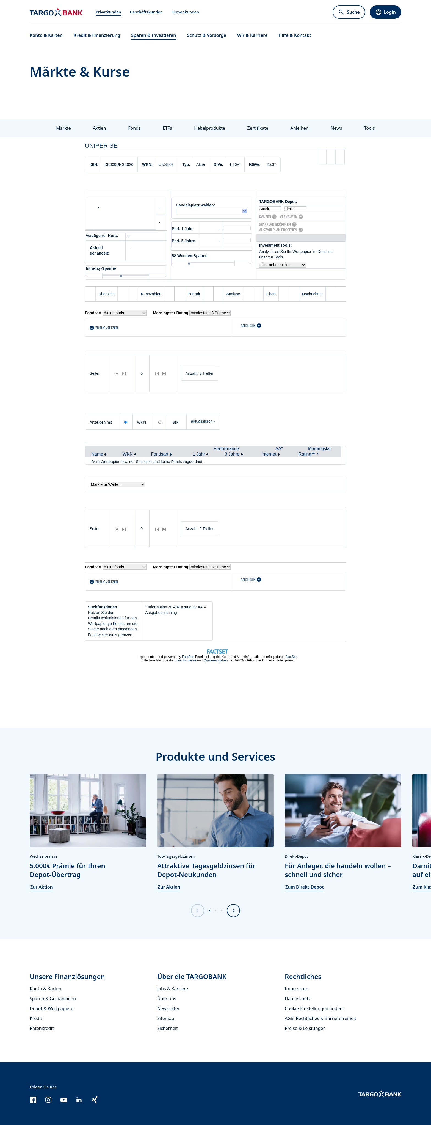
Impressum (296, 989)
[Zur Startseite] (56, 12)
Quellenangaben (215, 660)
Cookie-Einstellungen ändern (314, 1008)
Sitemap (165, 1018)
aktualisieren (202, 421)
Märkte (63, 128)
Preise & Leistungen (305, 1028)
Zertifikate (257, 128)
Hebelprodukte (209, 128)
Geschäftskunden (146, 12)
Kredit (36, 1018)
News (336, 128)
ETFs (167, 128)
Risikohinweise (185, 660)
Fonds (134, 128)
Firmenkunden (185, 12)
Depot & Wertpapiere (51, 1008)
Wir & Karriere (252, 35)
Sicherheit (167, 1028)
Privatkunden (108, 12)
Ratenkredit (42, 1028)
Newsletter (168, 1008)
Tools (369, 128)
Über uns (166, 999)
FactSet (187, 657)
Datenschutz (298, 999)
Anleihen (300, 128)
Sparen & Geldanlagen (53, 999)
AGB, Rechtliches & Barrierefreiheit (320, 1018)
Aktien (99, 128)
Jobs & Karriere (172, 989)
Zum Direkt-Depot (304, 887)
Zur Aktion (41, 887)
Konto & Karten (45, 989)
